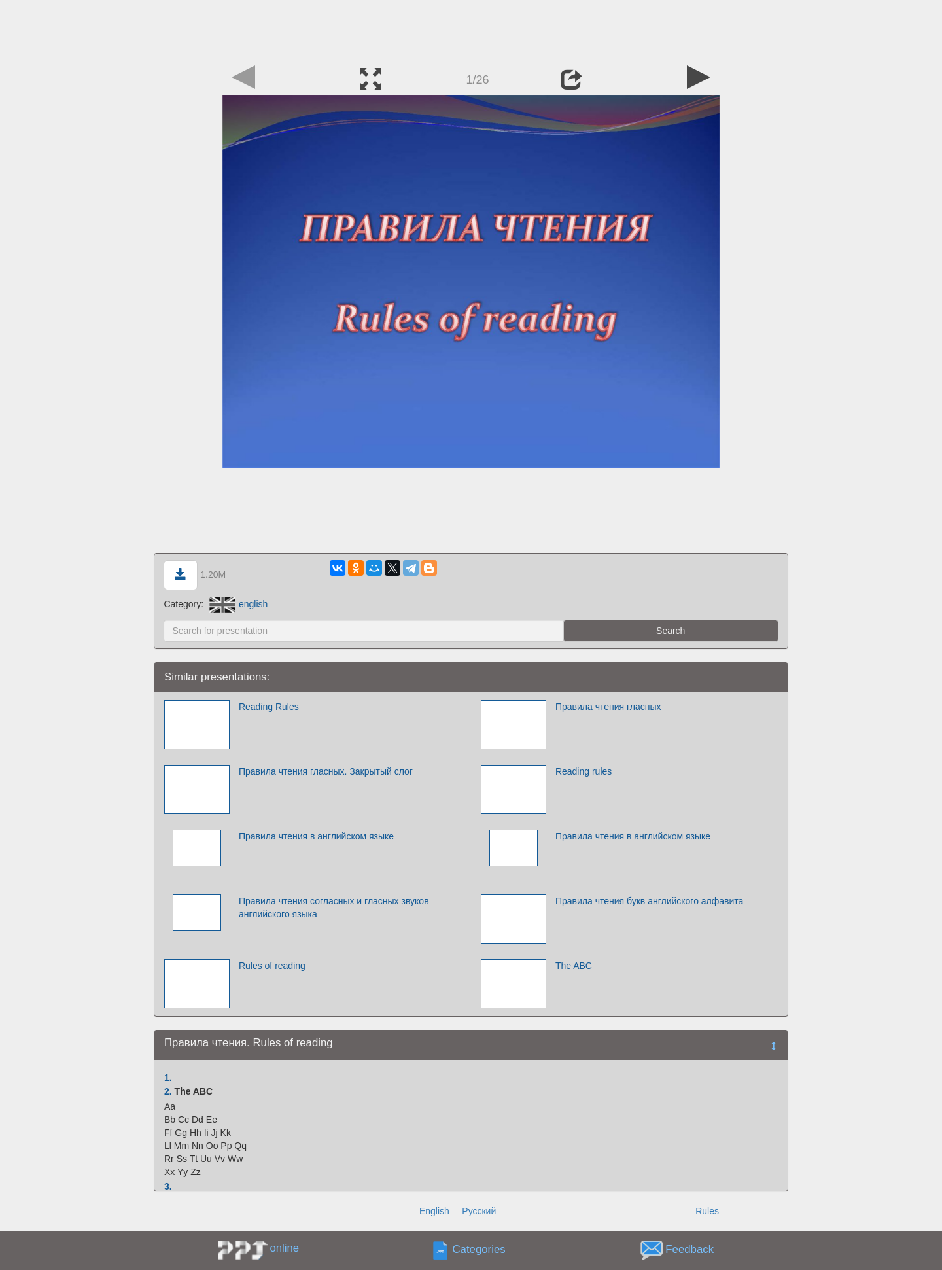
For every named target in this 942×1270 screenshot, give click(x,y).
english (238, 604)
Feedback (689, 1250)
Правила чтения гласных (608, 706)
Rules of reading (272, 966)
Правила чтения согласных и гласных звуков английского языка (334, 907)
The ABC (573, 966)
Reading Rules (269, 706)
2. (168, 1091)
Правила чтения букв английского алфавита (649, 901)
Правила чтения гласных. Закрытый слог (326, 771)
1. (168, 1077)
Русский (479, 1211)
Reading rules (583, 771)
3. (168, 1186)
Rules (707, 1211)
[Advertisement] (471, 29)
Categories (479, 1250)
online (284, 1248)
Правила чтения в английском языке (316, 836)
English (434, 1211)
